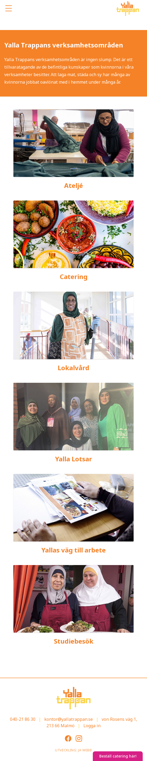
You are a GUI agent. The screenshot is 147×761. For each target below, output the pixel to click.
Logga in (92, 726)
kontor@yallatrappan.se (68, 719)
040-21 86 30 (22, 719)
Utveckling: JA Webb (73, 750)
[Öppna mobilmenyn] (8, 8)
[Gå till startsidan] (128, 8)
